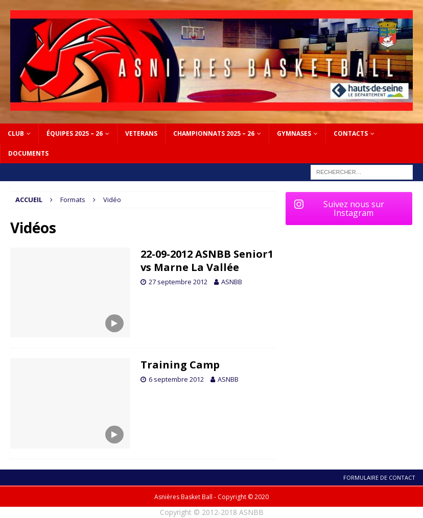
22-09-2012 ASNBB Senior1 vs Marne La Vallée (206, 260)
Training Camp (180, 365)
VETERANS (141, 133)
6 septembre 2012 (176, 379)
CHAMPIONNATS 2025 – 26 (213, 133)
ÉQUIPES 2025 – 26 (74, 133)
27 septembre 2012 (178, 281)
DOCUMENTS (28, 153)
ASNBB (231, 281)
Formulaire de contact (379, 477)
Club (16, 133)
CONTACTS (351, 133)
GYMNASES (294, 133)
